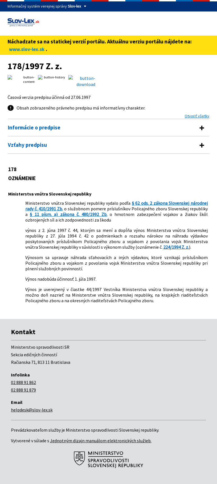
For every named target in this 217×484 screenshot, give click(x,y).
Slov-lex (74, 6)
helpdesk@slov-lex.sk (32, 410)
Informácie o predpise (34, 127)
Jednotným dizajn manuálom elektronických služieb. (101, 440)
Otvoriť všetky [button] (197, 115)
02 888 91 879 (23, 390)
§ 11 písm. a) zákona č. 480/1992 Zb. (68, 214)
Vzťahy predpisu (27, 144)
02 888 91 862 (23, 382)
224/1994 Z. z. (176, 247)
